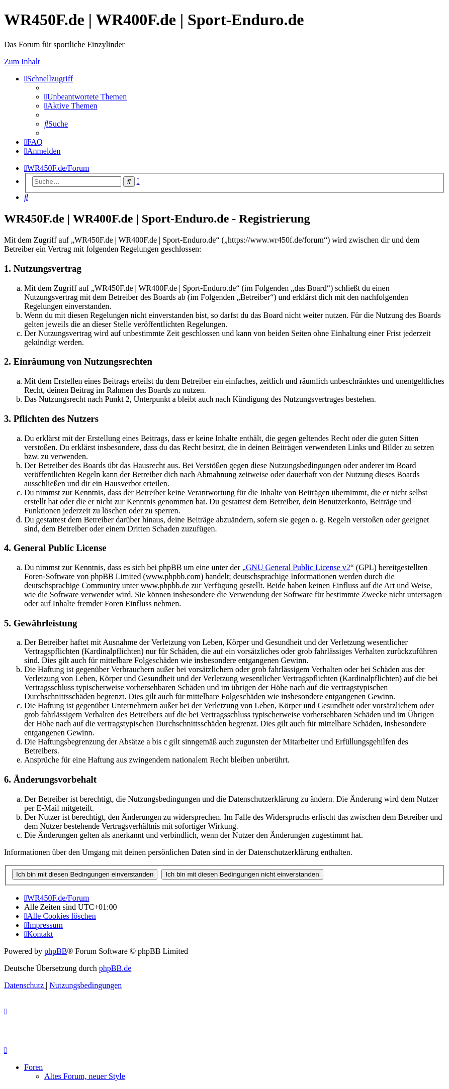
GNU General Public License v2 (298, 567)
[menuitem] (85, 96)
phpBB (55, 951)
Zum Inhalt (22, 61)
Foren (33, 1067)
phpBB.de (115, 968)
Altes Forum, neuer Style (84, 1076)
